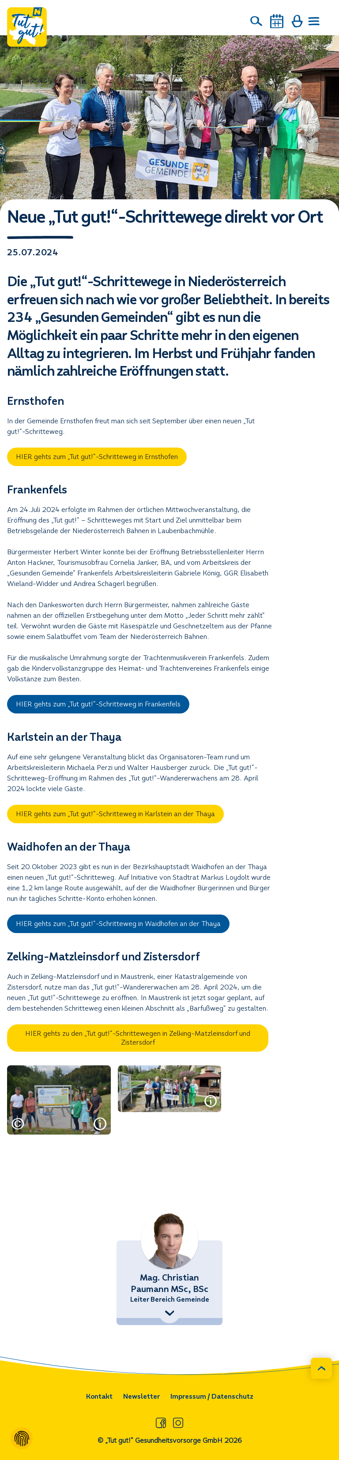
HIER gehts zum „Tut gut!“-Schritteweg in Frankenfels (98, 704)
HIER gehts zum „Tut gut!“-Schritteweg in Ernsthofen (97, 457)
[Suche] (256, 21)
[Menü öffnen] (314, 21)
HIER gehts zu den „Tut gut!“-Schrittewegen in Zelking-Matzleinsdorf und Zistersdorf (137, 1037)
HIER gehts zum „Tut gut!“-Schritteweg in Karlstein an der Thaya (115, 814)
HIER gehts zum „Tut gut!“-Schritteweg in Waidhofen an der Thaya (118, 924)
